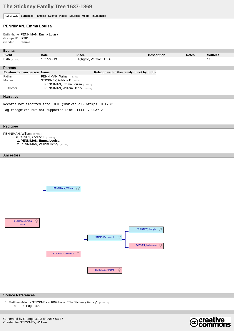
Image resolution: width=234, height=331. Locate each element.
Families (41, 15)
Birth (11, 59)
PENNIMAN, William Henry (68, 88)
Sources (74, 15)
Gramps (28, 319)
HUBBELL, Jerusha (104, 270)
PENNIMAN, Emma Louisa (68, 84)
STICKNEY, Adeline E (61, 80)
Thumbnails (99, 15)
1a (209, 59)
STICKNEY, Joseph (104, 237)
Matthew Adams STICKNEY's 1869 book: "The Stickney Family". (59, 302)
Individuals (11, 16)
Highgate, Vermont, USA (94, 59)
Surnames (27, 15)
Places (63, 15)
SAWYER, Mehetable (146, 245)
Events (52, 15)
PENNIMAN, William (60, 76)
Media (85, 15)
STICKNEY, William (33, 322)
